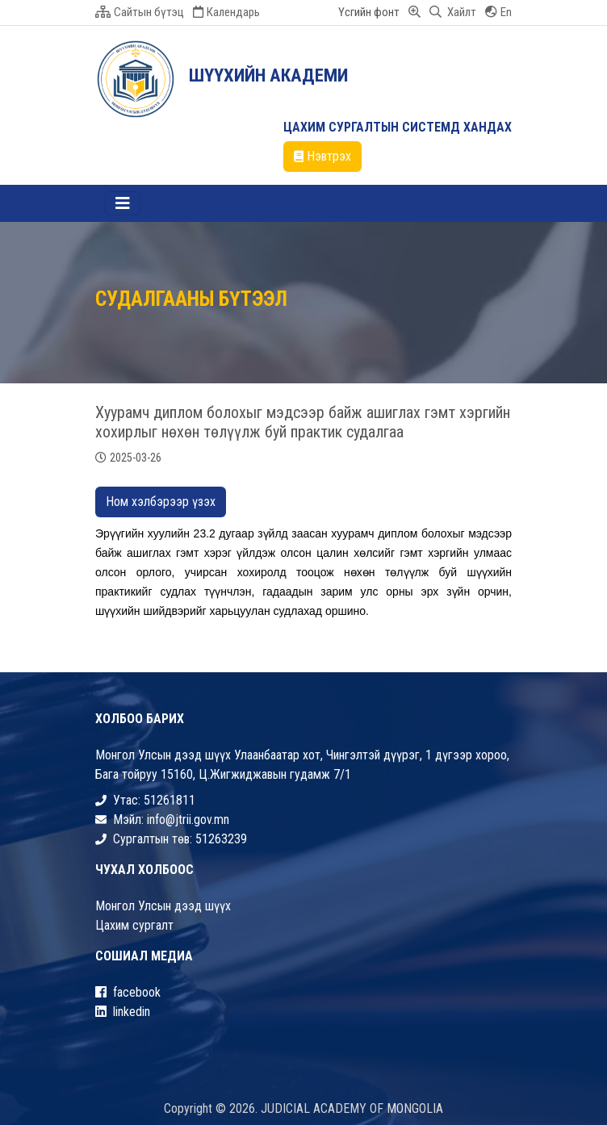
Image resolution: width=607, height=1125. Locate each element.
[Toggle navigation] (122, 203)
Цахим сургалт (134, 925)
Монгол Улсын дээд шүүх (163, 906)
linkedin (122, 1011)
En (498, 12)
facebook (128, 992)
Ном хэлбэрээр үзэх (161, 501)
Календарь (226, 12)
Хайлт (452, 12)
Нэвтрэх (322, 156)
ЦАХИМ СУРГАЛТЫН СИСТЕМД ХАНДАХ (397, 127)
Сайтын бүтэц (139, 12)
